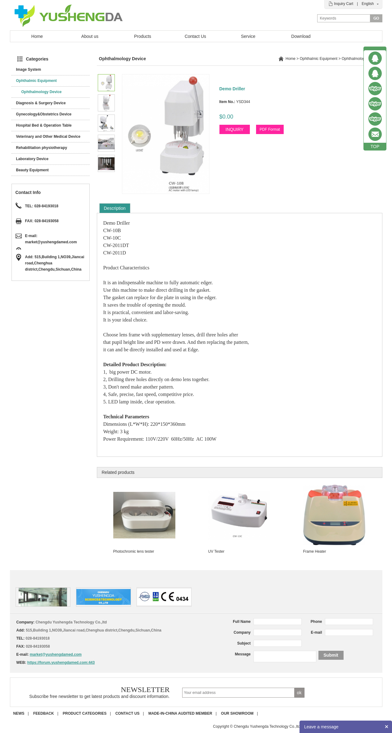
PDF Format (270, 129)
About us (89, 36)
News (19, 713)
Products (142, 36)
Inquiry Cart (343, 4)
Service (248, 36)
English (368, 4)
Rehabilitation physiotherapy (41, 148)
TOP (375, 146)
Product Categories (84, 713)
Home (37, 36)
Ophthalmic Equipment (36, 81)
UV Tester (216, 551)
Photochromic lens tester (133, 551)
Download (300, 36)
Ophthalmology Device (41, 92)
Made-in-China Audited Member (180, 713)
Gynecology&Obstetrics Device (44, 114)
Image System (28, 69)
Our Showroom (237, 713)
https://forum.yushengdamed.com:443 (61, 662)
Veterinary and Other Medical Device (48, 136)
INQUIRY (235, 129)
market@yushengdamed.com (51, 242)
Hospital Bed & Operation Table (44, 125)
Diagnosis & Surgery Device (41, 103)
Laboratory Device (32, 159)
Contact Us (195, 36)
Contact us (127, 713)
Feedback (43, 713)
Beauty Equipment (32, 170)
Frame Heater (314, 551)
